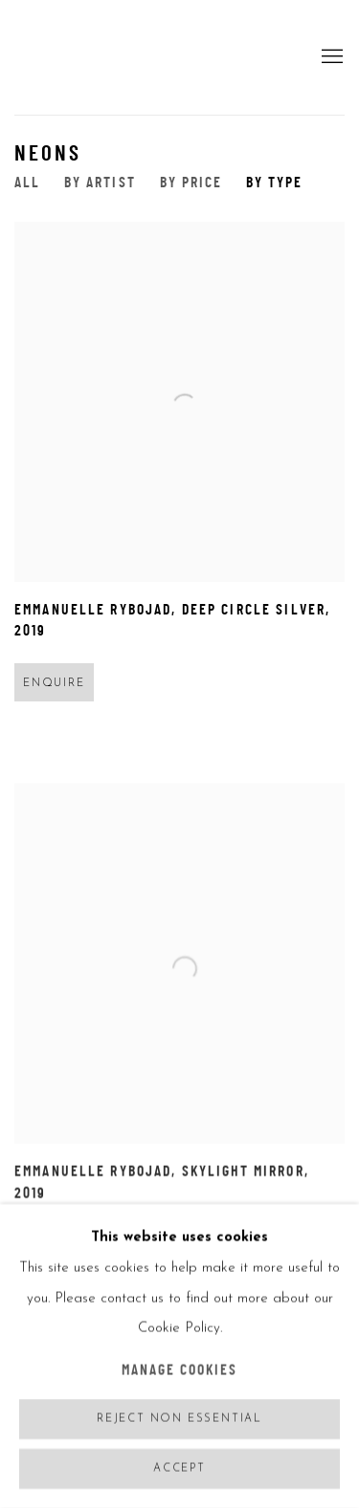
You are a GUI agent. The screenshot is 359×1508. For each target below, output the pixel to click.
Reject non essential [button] (179, 1419)
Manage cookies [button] (180, 1371)
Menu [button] (330, 57)
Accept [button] (179, 1469)
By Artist (99, 184)
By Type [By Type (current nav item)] (274, 184)
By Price (191, 184)
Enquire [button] (54, 684)
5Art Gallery (62, 57)
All (27, 184)
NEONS (48, 154)
